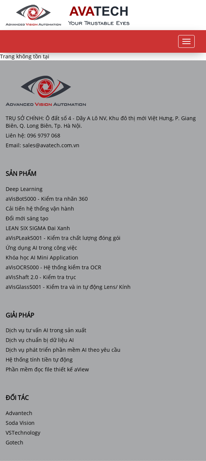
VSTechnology (23, 432)
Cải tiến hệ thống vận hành (40, 208)
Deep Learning (24, 188)
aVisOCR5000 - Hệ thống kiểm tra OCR (53, 267)
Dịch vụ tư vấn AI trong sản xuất (46, 330)
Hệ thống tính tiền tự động (39, 359)
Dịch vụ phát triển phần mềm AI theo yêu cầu (63, 349)
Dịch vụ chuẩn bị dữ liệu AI (40, 339)
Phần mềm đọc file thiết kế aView (47, 369)
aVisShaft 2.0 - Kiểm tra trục (41, 277)
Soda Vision (20, 422)
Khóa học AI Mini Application (42, 257)
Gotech (14, 442)
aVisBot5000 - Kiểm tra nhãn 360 (47, 198)
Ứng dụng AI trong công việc (41, 247)
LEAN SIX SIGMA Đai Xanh (38, 228)
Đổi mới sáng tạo (27, 218)
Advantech (19, 413)
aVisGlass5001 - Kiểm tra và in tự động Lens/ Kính (68, 286)
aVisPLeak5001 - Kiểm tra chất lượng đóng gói (63, 237)
